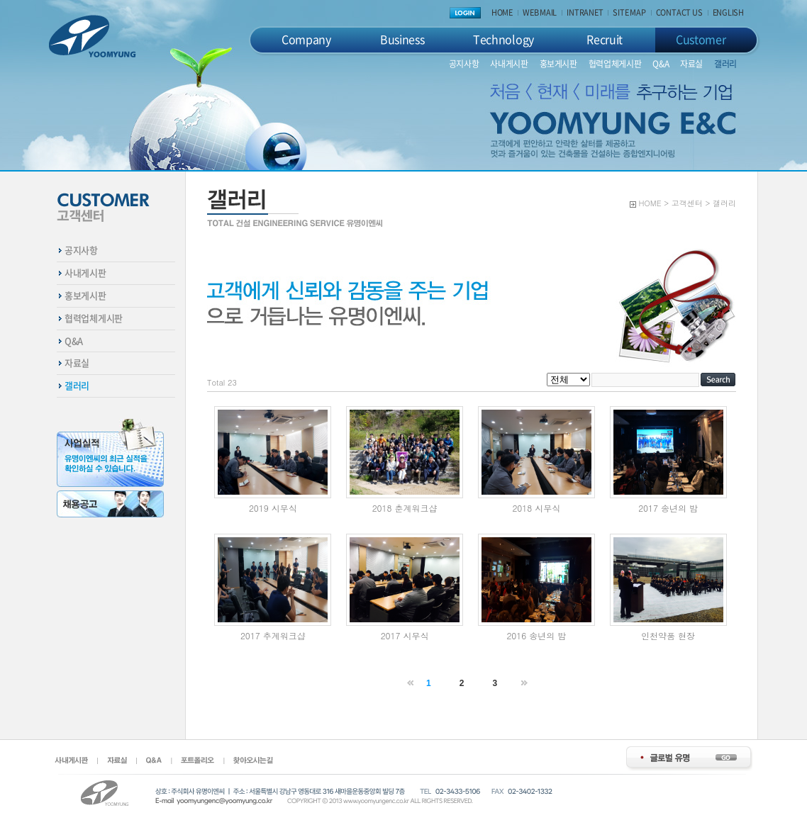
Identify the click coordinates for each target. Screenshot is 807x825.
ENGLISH (728, 12)
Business (402, 38)
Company (306, 38)
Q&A (660, 63)
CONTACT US (679, 12)
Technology (503, 38)
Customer (700, 38)
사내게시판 (509, 63)
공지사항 (464, 63)
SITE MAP (629, 12)
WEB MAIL (540, 12)
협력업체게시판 (615, 63)
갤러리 (725, 63)
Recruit (604, 38)
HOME (502, 12)
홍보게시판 (558, 63)
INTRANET (585, 12)
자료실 (691, 63)
